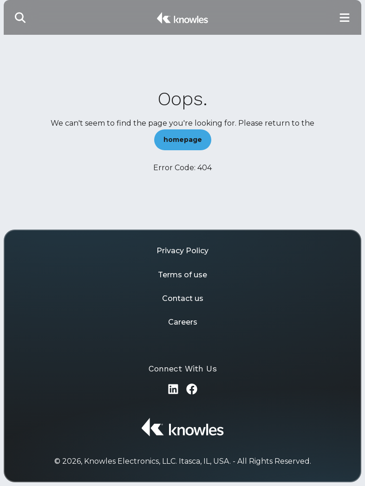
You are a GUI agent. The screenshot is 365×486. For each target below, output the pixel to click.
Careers (182, 322)
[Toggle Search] (20, 17)
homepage (182, 139)
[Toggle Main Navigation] (344, 17)
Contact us (182, 298)
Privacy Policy (182, 250)
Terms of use (182, 274)
